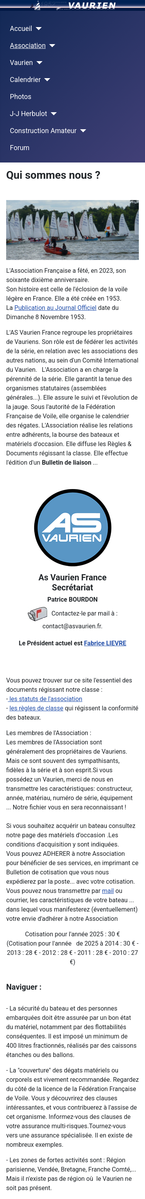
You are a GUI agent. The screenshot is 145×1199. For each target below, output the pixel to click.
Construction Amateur (43, 131)
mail (108, 891)
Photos (21, 97)
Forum (20, 148)
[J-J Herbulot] (52, 113)
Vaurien (21, 63)
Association (28, 46)
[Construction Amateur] (81, 130)
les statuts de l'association (45, 699)
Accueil (21, 28)
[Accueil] (37, 28)
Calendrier (25, 80)
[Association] (50, 45)
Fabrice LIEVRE (105, 643)
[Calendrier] (45, 79)
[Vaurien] (38, 62)
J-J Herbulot (28, 114)
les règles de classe (36, 708)
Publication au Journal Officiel (55, 307)
